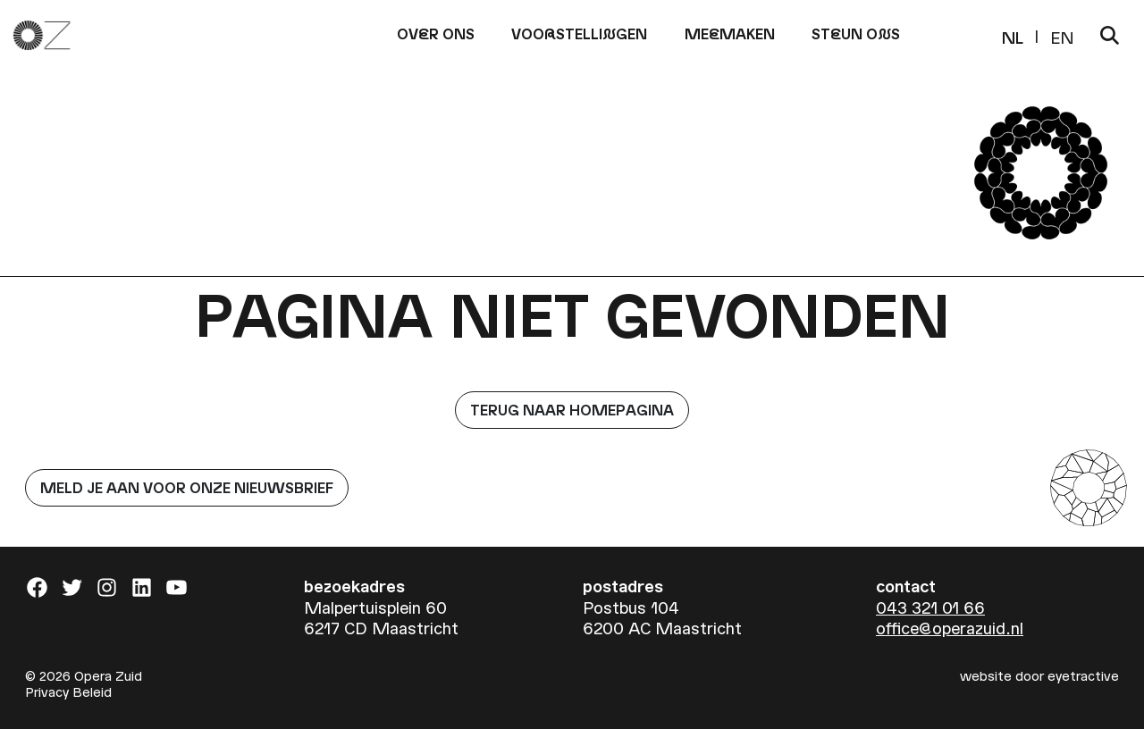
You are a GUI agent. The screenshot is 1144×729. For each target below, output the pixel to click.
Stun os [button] (856, 33)
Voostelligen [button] (579, 33)
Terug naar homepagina (572, 409)
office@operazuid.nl (949, 627)
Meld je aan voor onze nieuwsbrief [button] (186, 487)
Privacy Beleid (68, 691)
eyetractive (1083, 675)
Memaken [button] (730, 33)
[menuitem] (1012, 35)
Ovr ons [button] (436, 33)
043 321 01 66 (930, 607)
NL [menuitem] (1012, 36)
